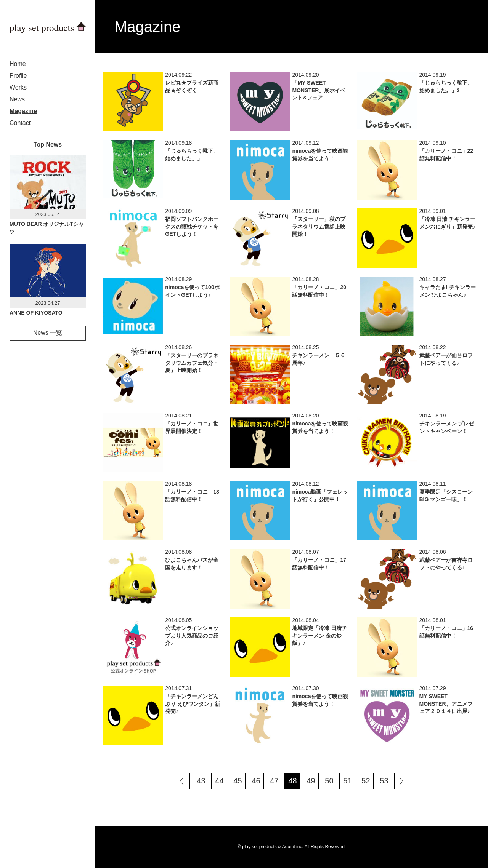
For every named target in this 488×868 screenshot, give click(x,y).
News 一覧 (47, 332)
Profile (18, 75)
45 (237, 781)
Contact (20, 123)
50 (329, 781)
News (17, 99)
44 (219, 781)
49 (311, 781)
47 (274, 781)
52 (365, 781)
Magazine (23, 111)
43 (201, 781)
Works (18, 87)
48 (292, 781)
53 (384, 781)
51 (347, 781)
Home (18, 64)
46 (256, 781)
